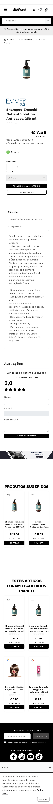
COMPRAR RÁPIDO (14, 543)
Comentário (11, 419)
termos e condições (38, 743)
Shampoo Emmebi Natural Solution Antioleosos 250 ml (38, 628)
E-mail (8, 408)
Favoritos (27, 192)
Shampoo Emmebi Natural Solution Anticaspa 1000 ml (14, 524)
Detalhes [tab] (13, 212)
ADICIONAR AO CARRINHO (26, 186)
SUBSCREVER (41, 736)
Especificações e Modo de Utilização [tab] (25, 219)
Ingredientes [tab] (15, 227)
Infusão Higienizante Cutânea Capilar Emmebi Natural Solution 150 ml (38, 524)
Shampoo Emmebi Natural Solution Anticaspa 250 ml (21, 114)
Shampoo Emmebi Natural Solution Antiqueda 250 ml (14, 628)
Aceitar (43, 799)
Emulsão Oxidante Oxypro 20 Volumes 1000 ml (38, 689)
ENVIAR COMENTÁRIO (26, 436)
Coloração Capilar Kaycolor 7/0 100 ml (14, 689)
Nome (7, 397)
